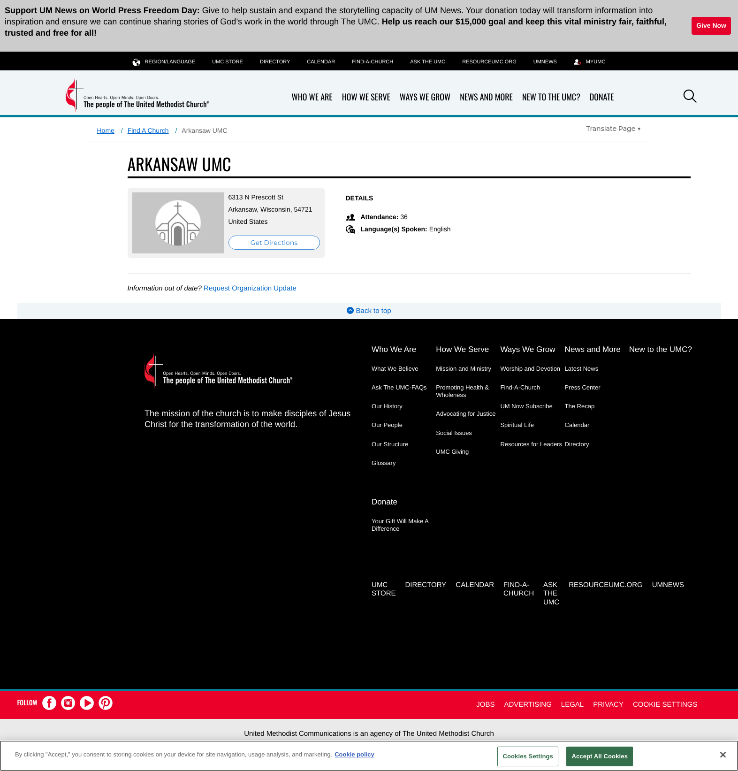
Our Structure (390, 444)
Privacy (608, 705)
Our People (387, 424)
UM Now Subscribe (526, 406)
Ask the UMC (427, 62)
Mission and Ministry (463, 368)
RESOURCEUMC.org (489, 62)
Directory (275, 62)
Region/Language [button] (164, 61)
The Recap (580, 406)
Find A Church (148, 130)
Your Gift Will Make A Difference (400, 525)
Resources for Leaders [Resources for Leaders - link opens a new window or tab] (531, 444)
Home (105, 130)
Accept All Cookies (599, 756)
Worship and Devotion (530, 368)
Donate (602, 97)
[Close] (723, 754)
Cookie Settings (665, 705)
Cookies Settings (527, 756)
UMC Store (227, 62)
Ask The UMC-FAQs (399, 387)
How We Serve (366, 97)
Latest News (582, 368)
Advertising (527, 705)
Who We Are (312, 97)
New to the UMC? (551, 97)
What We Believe (395, 368)
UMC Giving (452, 451)
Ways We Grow (425, 97)
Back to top (369, 311)
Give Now (711, 25)
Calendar (321, 62)
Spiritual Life (517, 424)
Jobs (485, 705)
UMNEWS (545, 62)
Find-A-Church (372, 62)
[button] (690, 98)
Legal (572, 705)
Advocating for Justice (465, 413)
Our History (387, 406)
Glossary (384, 462)
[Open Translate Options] (613, 128)
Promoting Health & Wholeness (462, 391)
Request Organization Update (250, 288)
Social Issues (454, 432)
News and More (486, 97)
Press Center (583, 387)
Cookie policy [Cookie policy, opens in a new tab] (354, 754)
